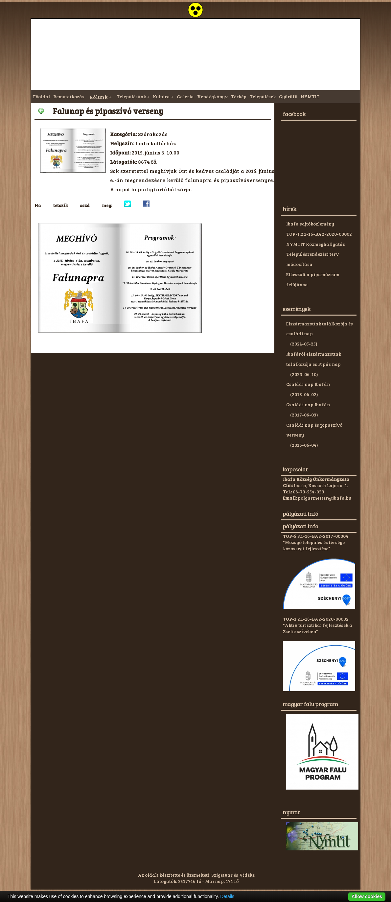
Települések (263, 96)
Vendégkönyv (212, 96)
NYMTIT (310, 96)
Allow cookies (367, 896)
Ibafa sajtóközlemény (310, 224)
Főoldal (41, 96)
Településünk (131, 96)
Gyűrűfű (288, 96)
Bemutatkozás (68, 96)
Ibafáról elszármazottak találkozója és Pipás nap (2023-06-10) (313, 364)
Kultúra (161, 96)
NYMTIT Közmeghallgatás (315, 244)
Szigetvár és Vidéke (233, 875)
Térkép (238, 96)
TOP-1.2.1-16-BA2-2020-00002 (319, 234)
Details (227, 896)
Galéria (185, 96)
